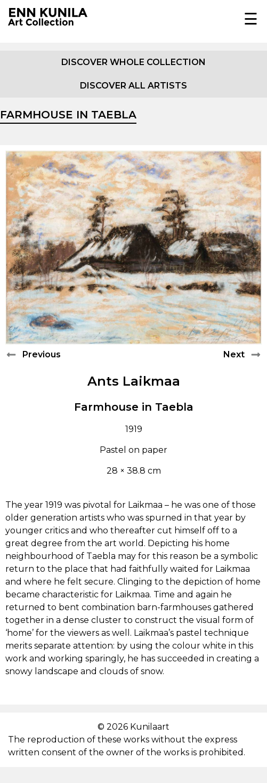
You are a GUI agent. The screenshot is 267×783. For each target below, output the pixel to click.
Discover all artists (133, 86)
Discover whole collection (133, 62)
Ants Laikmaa (133, 381)
